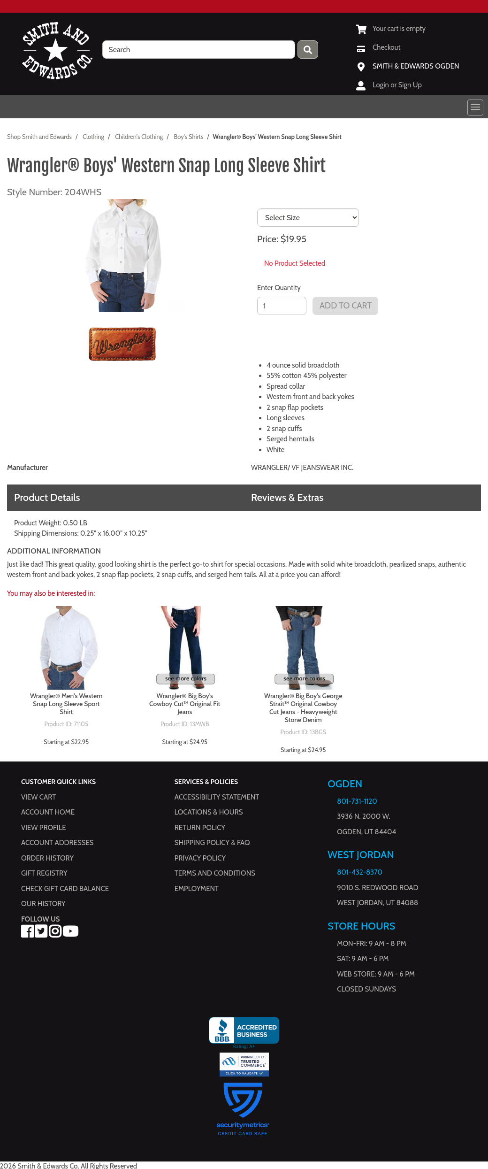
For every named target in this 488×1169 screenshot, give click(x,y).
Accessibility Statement (217, 797)
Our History (43, 904)
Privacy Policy (200, 858)
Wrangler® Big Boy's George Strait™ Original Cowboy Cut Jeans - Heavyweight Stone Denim (303, 707)
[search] (198, 49)
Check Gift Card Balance (65, 888)
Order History (47, 858)
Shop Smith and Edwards (39, 136)
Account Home (48, 812)
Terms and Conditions (215, 873)
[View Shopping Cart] (391, 28)
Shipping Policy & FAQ (212, 842)
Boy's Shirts (188, 136)
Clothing (93, 136)
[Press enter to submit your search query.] (307, 49)
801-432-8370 (359, 872)
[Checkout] (378, 47)
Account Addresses (57, 842)
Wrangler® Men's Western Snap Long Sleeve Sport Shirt (66, 703)
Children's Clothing (139, 136)
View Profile (43, 827)
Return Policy (200, 827)
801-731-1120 (357, 801)
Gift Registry (44, 873)
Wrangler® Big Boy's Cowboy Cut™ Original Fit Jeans (184, 703)
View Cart (38, 797)
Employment (197, 888)
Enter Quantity (279, 288)
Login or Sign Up (397, 85)
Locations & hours (209, 812)
